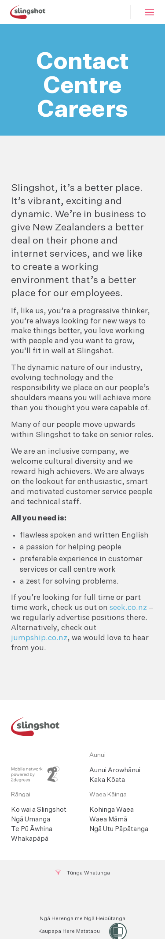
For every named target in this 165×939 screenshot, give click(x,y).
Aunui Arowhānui (114, 770)
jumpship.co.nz (39, 638)
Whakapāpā (29, 838)
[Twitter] (83, 896)
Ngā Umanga (30, 819)
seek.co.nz (128, 608)
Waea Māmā (108, 819)
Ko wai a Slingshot (38, 809)
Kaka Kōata (107, 780)
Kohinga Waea (111, 809)
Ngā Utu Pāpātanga (118, 829)
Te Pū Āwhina (31, 829)
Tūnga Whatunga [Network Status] (82, 873)
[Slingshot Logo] (27, 12)
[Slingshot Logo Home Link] (82, 726)
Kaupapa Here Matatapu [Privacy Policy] (69, 931)
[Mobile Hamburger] (148, 12)
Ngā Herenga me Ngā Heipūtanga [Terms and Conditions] (82, 918)
